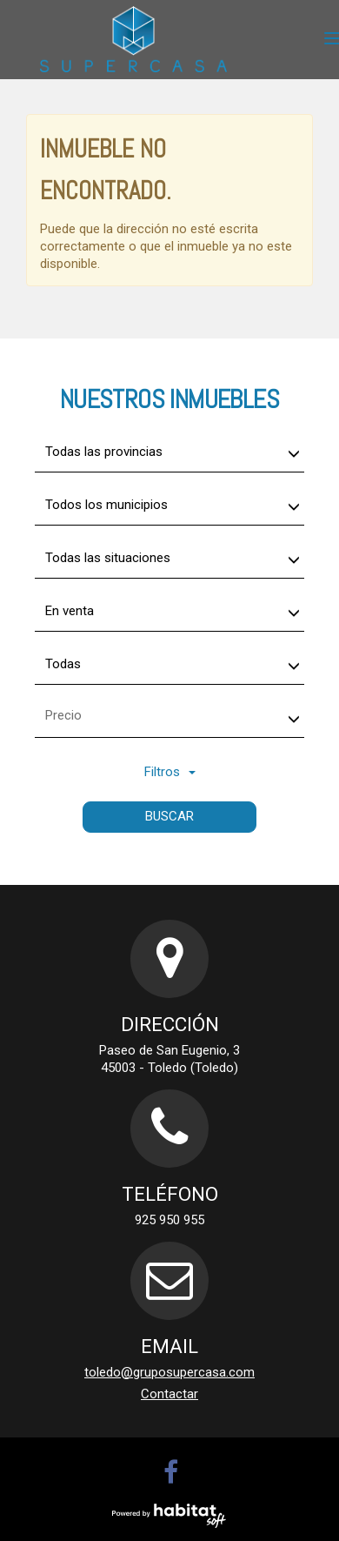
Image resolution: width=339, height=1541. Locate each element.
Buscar (169, 816)
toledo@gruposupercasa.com (169, 1372)
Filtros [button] (170, 772)
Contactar (169, 1394)
